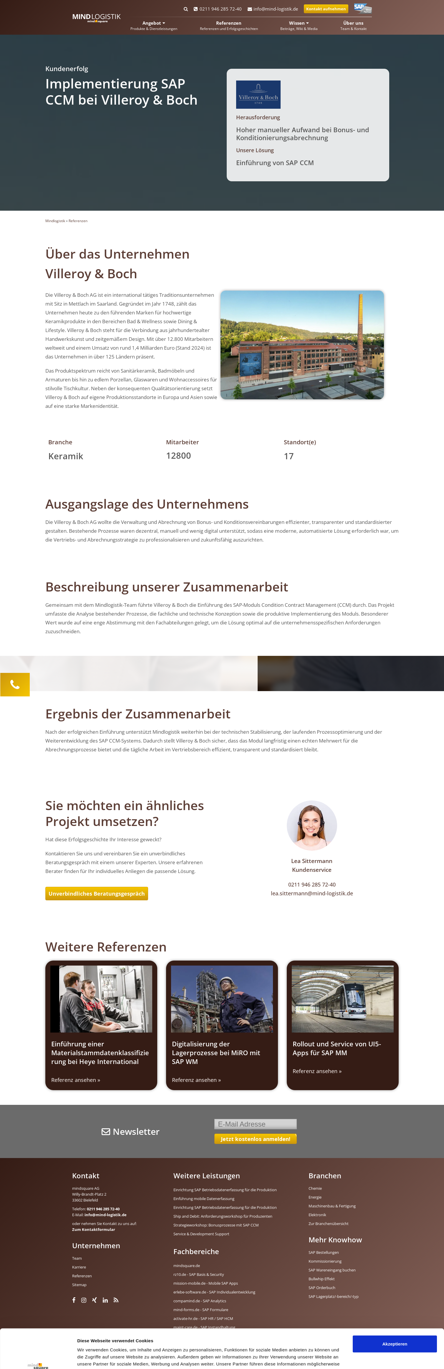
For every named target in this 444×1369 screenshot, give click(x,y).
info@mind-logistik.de (273, 9)
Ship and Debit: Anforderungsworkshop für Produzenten (222, 1216)
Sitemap (79, 1284)
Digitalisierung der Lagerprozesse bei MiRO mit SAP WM (216, 1052)
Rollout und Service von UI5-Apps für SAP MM (337, 1048)
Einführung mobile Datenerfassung (203, 1198)
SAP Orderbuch (322, 1287)
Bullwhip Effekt (322, 1278)
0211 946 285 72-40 (218, 9)
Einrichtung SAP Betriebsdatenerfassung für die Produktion (225, 1189)
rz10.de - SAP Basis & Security (198, 1274)
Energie (315, 1197)
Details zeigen (92, 1357)
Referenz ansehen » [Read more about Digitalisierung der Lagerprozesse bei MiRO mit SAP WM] (196, 1079)
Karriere (79, 1267)
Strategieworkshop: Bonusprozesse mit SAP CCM (216, 1225)
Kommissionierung (325, 1261)
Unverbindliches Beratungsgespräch (97, 893)
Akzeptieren (394, 1307)
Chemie (315, 1188)
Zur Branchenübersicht (329, 1223)
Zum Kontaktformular (93, 1229)
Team (77, 1258)
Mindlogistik (55, 220)
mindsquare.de (186, 1265)
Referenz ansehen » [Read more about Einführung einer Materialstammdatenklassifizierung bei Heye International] (75, 1079)
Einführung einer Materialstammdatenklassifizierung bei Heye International (100, 1052)
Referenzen (78, 220)
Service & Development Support (201, 1233)
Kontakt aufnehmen (326, 8)
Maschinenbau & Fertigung (332, 1206)
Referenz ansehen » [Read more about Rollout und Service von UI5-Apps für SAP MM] (317, 1071)
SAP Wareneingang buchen (332, 1270)
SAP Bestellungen (324, 1252)
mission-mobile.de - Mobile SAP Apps (205, 1283)
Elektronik (317, 1214)
